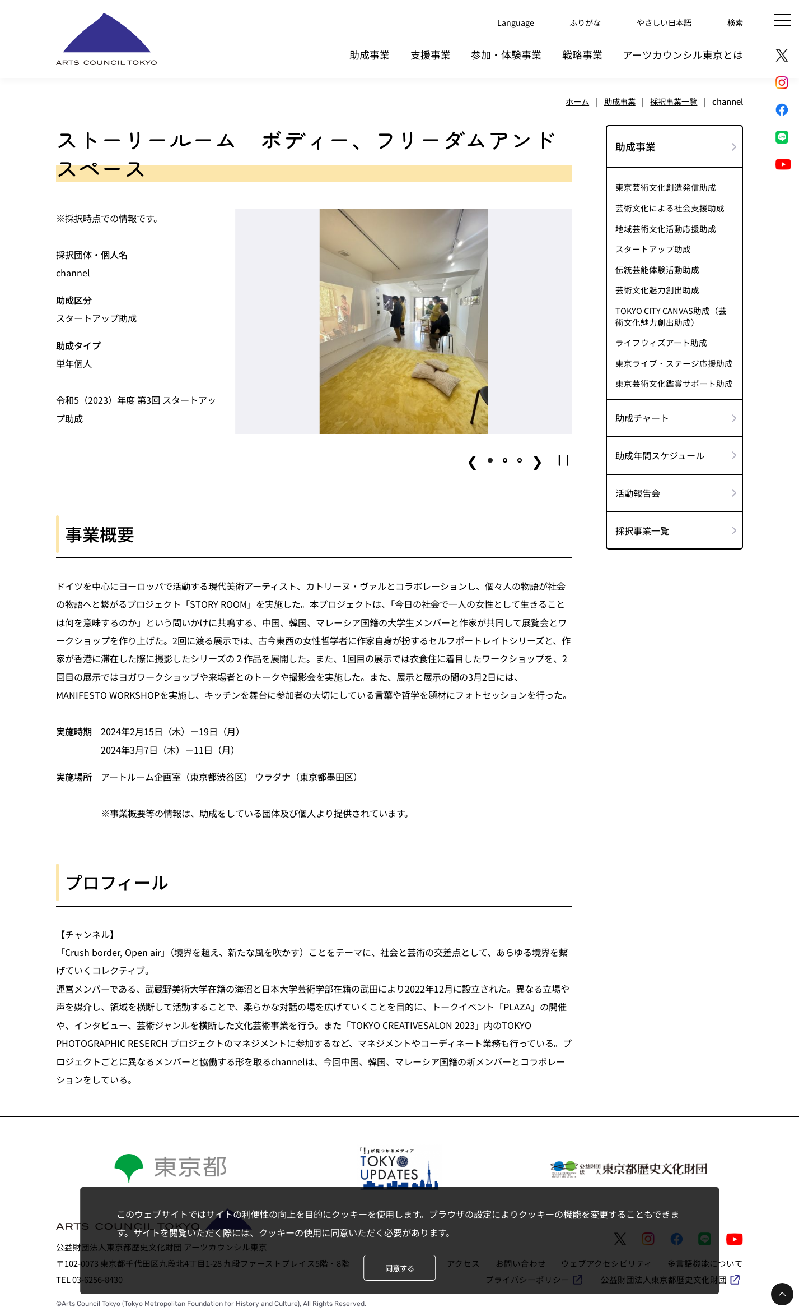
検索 (734, 22)
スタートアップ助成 (653, 246)
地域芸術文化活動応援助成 (665, 226)
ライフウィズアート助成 (661, 340)
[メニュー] (782, 20)
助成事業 (369, 52)
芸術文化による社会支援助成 (670, 205)
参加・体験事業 (506, 52)
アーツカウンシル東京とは (683, 52)
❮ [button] (472, 458)
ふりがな (578, 22)
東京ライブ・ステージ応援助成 (674, 361)
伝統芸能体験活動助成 (657, 267)
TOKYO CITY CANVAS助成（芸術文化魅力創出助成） (671, 314)
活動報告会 (637, 490)
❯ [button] (537, 458)
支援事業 (430, 52)
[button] (490, 458)
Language (507, 22)
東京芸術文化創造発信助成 (665, 185)
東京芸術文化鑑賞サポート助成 (674, 381)
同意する (399, 1268)
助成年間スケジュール (659, 453)
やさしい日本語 (661, 22)
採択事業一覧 (642, 528)
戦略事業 (582, 52)
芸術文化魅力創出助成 (657, 288)
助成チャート (642, 415)
